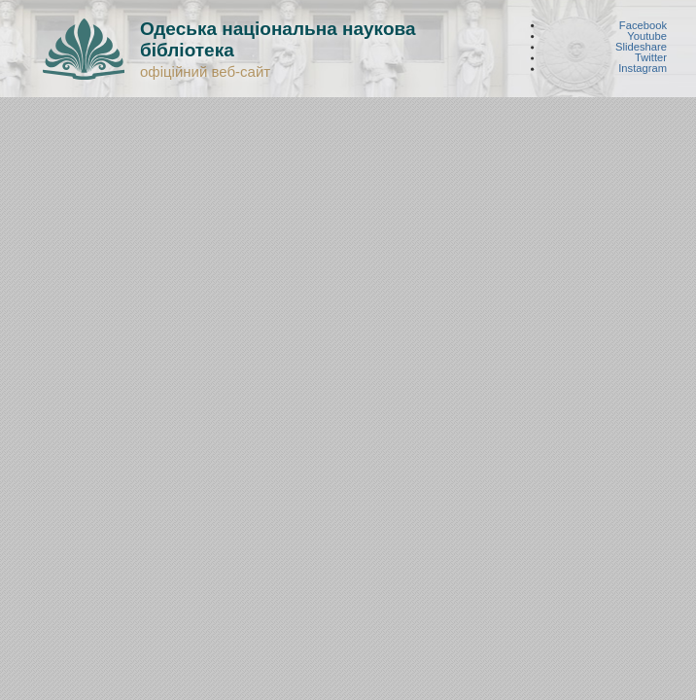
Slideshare (641, 47)
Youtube (647, 35)
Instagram (642, 68)
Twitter (651, 58)
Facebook (643, 24)
